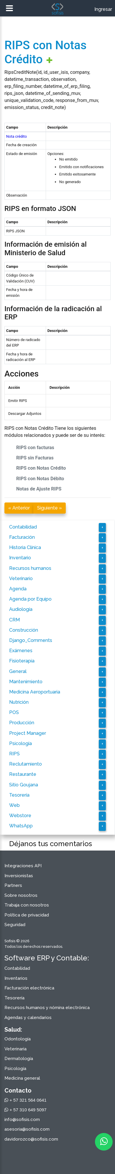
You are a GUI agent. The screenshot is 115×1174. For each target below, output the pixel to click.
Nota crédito (16, 136)
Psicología (20, 743)
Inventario (20, 557)
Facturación (22, 537)
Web (14, 805)
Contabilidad (23, 527)
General (18, 671)
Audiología (20, 609)
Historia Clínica (25, 547)
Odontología (17, 1039)
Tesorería (19, 795)
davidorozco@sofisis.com (31, 1139)
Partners (13, 885)
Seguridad (14, 924)
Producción (21, 722)
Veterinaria (15, 1049)
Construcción (23, 630)
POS (14, 712)
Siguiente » (49, 508)
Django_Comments (30, 640)
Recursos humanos (30, 568)
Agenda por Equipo (30, 599)
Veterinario (21, 578)
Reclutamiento (25, 764)
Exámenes (20, 650)
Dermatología (18, 1058)
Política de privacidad (26, 915)
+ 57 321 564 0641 (25, 1100)
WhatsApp (21, 826)
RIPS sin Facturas (35, 458)
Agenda (18, 589)
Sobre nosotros (20, 895)
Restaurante (22, 774)
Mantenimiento (25, 681)
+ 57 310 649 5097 (25, 1109)
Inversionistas (18, 875)
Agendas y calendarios (28, 1017)
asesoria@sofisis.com (27, 1129)
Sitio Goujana (23, 785)
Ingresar (103, 9)
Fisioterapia (21, 661)
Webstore (20, 815)
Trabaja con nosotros (26, 905)
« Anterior (19, 508)
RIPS (14, 753)
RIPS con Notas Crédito (41, 468)
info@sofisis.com (22, 1119)
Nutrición (19, 702)
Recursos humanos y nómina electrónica (47, 1007)
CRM (14, 620)
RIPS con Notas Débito (40, 478)
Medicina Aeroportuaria (34, 692)
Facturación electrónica (29, 988)
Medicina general (22, 1078)
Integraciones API (23, 865)
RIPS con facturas (35, 447)
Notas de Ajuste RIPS (38, 489)
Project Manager (27, 733)
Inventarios (15, 978)
